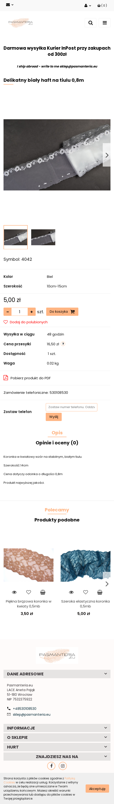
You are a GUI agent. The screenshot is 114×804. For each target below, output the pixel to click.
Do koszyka (62, 311)
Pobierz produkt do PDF (27, 377)
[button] (102, 5)
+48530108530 (24, 708)
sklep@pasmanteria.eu (31, 714)
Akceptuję (97, 788)
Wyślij (53, 416)
